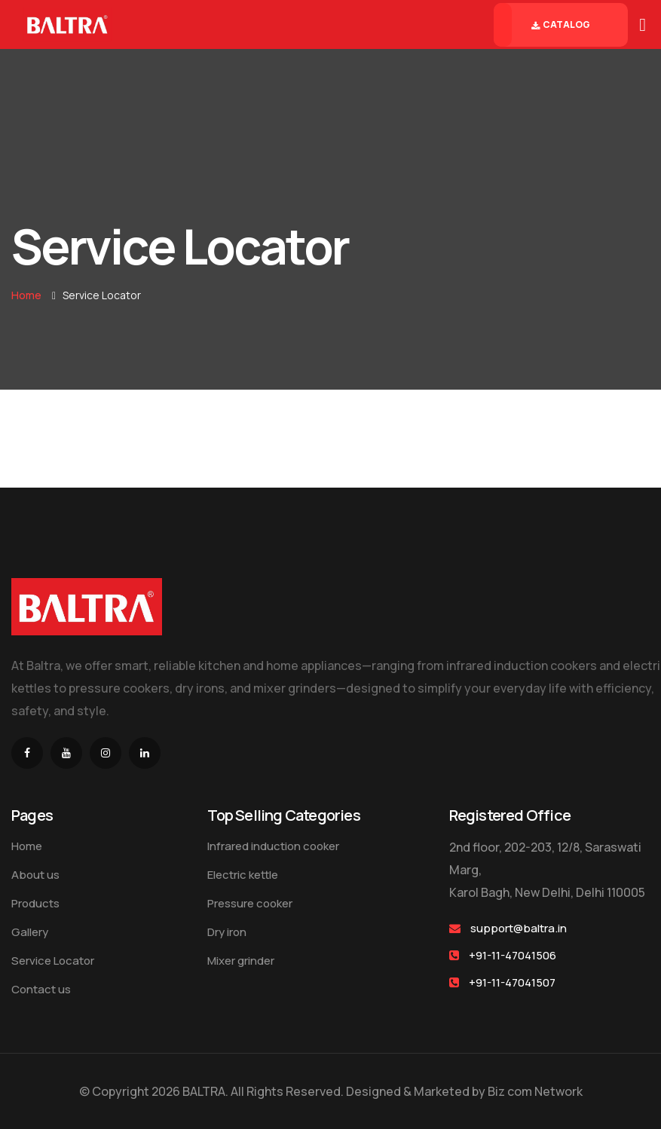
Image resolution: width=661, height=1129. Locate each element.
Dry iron (226, 932)
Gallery (29, 932)
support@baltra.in (518, 928)
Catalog (560, 24)
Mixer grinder (240, 960)
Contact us (41, 989)
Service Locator (52, 960)
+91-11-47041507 (512, 982)
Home (26, 295)
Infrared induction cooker (273, 846)
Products (35, 903)
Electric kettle (242, 875)
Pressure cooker (249, 903)
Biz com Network (535, 1091)
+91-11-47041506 (512, 955)
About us (35, 875)
